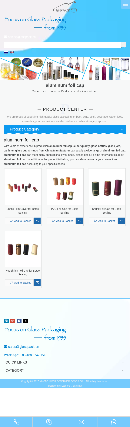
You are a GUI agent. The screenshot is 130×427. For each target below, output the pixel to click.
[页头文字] (36, 23)
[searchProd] (63, 45)
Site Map (77, 386)
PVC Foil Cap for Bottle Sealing (64, 210)
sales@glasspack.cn (22, 37)
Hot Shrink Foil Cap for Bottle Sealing (22, 272)
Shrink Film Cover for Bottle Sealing (22, 210)
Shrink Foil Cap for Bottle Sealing (107, 210)
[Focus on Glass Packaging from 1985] (36, 333)
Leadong (66, 386)
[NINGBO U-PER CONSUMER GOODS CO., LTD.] (16, 310)
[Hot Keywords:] (123, 44)
